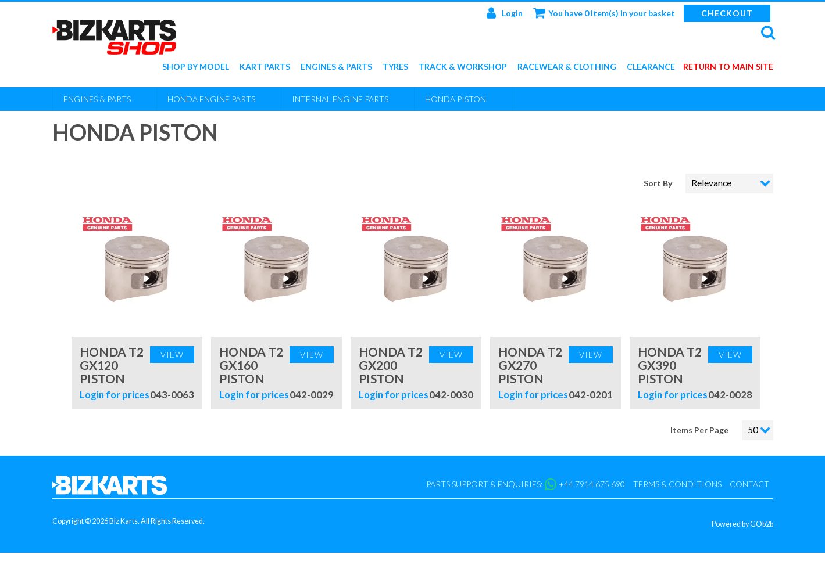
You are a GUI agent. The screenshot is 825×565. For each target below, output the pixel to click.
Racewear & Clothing (566, 67)
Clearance (651, 67)
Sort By (659, 183)
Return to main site (728, 67)
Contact (749, 484)
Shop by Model (195, 67)
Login (505, 12)
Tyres (395, 67)
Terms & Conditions (677, 484)
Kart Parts (265, 67)
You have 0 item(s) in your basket (604, 12)
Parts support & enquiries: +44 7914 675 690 (525, 484)
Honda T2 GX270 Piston (530, 365)
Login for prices (114, 394)
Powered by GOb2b (742, 524)
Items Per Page (699, 430)
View (172, 354)
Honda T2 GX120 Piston (112, 365)
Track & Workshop (463, 67)
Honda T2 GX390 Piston (670, 365)
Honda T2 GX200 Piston (391, 365)
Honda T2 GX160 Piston (251, 365)
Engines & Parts (336, 67)
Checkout (727, 13)
